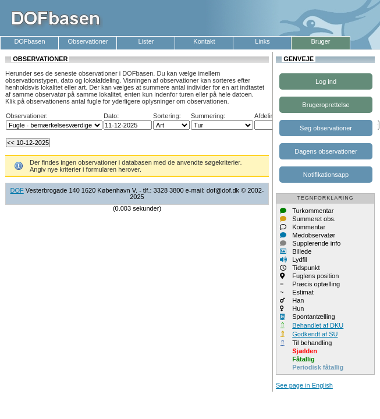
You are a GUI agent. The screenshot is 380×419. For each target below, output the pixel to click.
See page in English (304, 385)
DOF (17, 190)
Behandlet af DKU (317, 325)
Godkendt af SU (315, 334)
